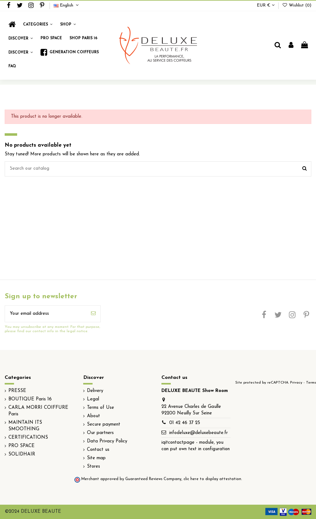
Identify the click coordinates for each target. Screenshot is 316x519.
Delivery (95, 391)
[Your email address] (45, 314)
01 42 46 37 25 (184, 423)
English (67, 5)
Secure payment (103, 424)
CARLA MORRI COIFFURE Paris (38, 411)
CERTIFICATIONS (28, 437)
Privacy (296, 383)
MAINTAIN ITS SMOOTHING (25, 426)
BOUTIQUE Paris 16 (30, 399)
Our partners (100, 433)
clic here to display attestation (212, 479)
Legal (93, 399)
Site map (96, 458)
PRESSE (17, 391)
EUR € (266, 5)
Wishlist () (296, 5)
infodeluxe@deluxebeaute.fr (198, 433)
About (93, 416)
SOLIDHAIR (21, 454)
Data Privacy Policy (107, 441)
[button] (68, 24)
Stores (93, 466)
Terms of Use (100, 407)
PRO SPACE (21, 446)
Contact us (98, 449)
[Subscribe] (93, 314)
